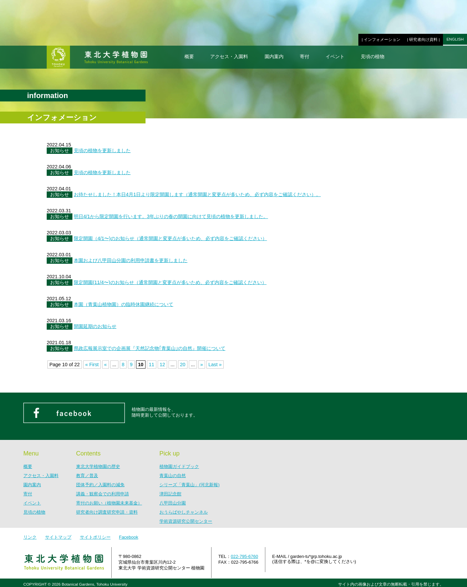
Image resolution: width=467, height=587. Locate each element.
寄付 (304, 56)
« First (92, 364)
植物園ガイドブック (179, 466)
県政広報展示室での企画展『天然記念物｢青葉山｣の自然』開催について (149, 348)
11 (151, 364)
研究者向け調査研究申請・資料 (107, 512)
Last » (215, 364)
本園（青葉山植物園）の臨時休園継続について (123, 304)
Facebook (128, 537)
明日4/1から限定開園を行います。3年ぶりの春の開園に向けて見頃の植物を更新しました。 (171, 216)
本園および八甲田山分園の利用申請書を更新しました (130, 260)
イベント (335, 56)
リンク (30, 537)
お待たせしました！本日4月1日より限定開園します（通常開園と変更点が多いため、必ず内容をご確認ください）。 (197, 194)
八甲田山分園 (172, 503)
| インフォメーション (381, 40)
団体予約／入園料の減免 (100, 484)
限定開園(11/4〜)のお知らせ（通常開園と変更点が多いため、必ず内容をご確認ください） (170, 282)
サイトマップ (58, 537)
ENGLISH (455, 39)
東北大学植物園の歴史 (98, 466)
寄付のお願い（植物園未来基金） (109, 503)
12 (162, 364)
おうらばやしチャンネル (183, 512)
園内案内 (274, 56)
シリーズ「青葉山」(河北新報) (189, 484)
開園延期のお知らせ (95, 326)
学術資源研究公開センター (185, 521)
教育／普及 (87, 475)
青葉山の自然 (172, 475)
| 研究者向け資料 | (423, 40)
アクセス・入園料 (229, 56)
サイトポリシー (95, 537)
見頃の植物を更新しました (102, 150)
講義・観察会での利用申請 (102, 493)
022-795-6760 (244, 556)
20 (182, 364)
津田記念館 (170, 493)
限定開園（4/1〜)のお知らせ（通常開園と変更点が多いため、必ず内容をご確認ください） (170, 238)
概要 (189, 56)
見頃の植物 (372, 56)
